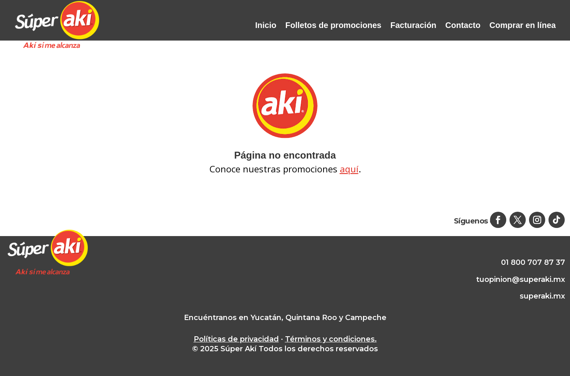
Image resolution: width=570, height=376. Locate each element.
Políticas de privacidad (236, 339)
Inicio (265, 25)
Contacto (463, 25)
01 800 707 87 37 (533, 262)
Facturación (413, 25)
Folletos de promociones (333, 25)
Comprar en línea (523, 25)
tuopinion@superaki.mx (520, 279)
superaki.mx (542, 296)
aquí (349, 169)
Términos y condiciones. (331, 339)
